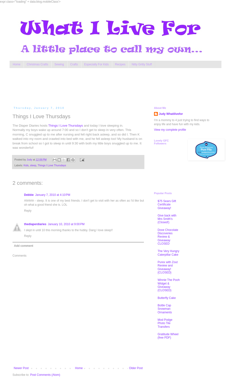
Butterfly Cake (167, 298)
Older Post (136, 368)
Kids (26, 165)
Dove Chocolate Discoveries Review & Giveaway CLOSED (168, 237)
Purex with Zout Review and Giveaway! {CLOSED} (168, 267)
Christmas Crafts (37, 64)
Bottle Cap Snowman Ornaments (165, 309)
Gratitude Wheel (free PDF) (168, 336)
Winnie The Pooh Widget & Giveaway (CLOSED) (169, 285)
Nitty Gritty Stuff (142, 64)
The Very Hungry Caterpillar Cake (168, 252)
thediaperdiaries (35, 224)
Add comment (23, 245)
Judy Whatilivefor (171, 114)
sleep (33, 165)
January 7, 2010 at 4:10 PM (52, 195)
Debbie (29, 195)
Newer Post (21, 368)
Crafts (74, 64)
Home (16, 64)
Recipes (120, 64)
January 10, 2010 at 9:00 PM (66, 224)
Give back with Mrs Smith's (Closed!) (167, 219)
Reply (28, 210)
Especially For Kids (96, 64)
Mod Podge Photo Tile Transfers (165, 323)
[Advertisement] (104, 86)
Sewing (59, 64)
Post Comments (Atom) (45, 375)
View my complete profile (170, 129)
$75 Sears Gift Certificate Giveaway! (167, 204)
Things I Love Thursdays (65, 125)
